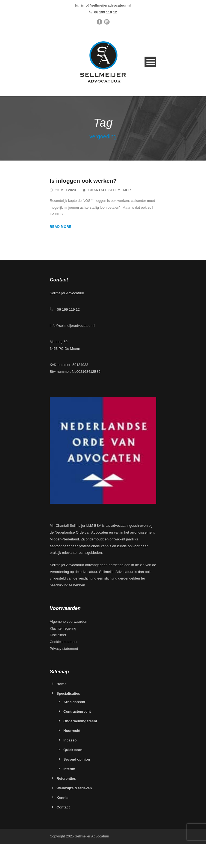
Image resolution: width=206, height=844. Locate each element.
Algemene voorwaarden (68, 621)
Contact (63, 807)
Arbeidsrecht (74, 702)
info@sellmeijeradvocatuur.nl (106, 5)
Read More (61, 227)
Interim (69, 769)
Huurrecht (71, 731)
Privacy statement (64, 649)
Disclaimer (58, 635)
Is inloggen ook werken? (83, 180)
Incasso (69, 740)
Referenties (66, 778)
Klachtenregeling (63, 628)
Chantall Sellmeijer (109, 190)
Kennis (62, 798)
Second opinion (76, 759)
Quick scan (72, 750)
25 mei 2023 (65, 190)
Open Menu (150, 62)
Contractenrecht (77, 711)
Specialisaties (68, 693)
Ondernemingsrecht (80, 721)
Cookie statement (63, 642)
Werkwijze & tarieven (74, 788)
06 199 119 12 (105, 12)
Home (61, 684)
